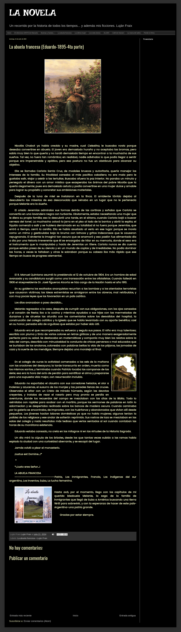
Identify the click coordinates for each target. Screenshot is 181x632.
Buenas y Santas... (48, 33)
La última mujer (80, 33)
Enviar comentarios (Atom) (37, 621)
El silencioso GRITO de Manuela (26, 33)
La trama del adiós (134, 33)
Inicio (9, 33)
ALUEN (106, 33)
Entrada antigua (127, 615)
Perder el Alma (149, 33)
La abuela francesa (65, 33)
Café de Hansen (118, 33)
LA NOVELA (32, 12)
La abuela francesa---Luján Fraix (32, 538)
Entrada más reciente (21, 615)
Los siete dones (94, 33)
